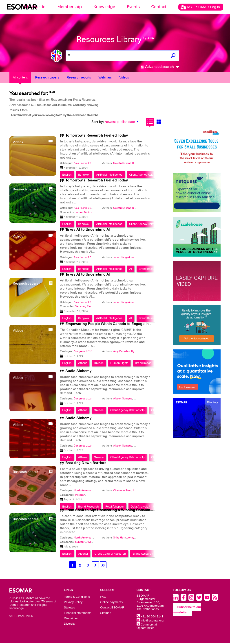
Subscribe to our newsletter (187, 609)
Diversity (69, 623)
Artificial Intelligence (109, 175)
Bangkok (83, 175)
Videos (124, 77)
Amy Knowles (121, 351)
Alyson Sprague (122, 398)
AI (130, 269)
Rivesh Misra (140, 163)
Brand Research (149, 269)
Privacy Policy (73, 602)
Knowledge (104, 7)
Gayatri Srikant (122, 163)
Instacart (80, 495)
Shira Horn (119, 537)
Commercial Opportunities (147, 626)
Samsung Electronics (87, 306)
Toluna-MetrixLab (85, 212)
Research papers (47, 77)
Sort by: (97, 122)
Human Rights (119, 363)
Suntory (80, 542)
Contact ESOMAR (112, 607)
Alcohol (83, 554)
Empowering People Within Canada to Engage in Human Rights (119, 324)
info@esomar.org (150, 620)
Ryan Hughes (139, 351)
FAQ (103, 596)
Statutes (69, 607)
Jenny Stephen (136, 537)
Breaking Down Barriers (85, 463)
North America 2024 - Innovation (93, 490)
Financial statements (77, 613)
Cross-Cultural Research (110, 554)
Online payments (111, 602)
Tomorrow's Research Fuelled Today (96, 135)
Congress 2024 (83, 351)
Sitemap (105, 613)
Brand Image (143, 363)
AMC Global (93, 542)
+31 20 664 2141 (150, 616)
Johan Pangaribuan (124, 257)
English (66, 175)
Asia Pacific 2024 (84, 163)
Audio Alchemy (78, 371)
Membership (69, 7)
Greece (99, 363)
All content (20, 77)
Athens (82, 363)
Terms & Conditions (77, 596)
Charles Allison (122, 490)
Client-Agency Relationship (146, 175)
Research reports (79, 77)
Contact (158, 7)
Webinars (105, 77)
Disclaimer (71, 618)
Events (133, 7)
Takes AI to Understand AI (88, 229)
